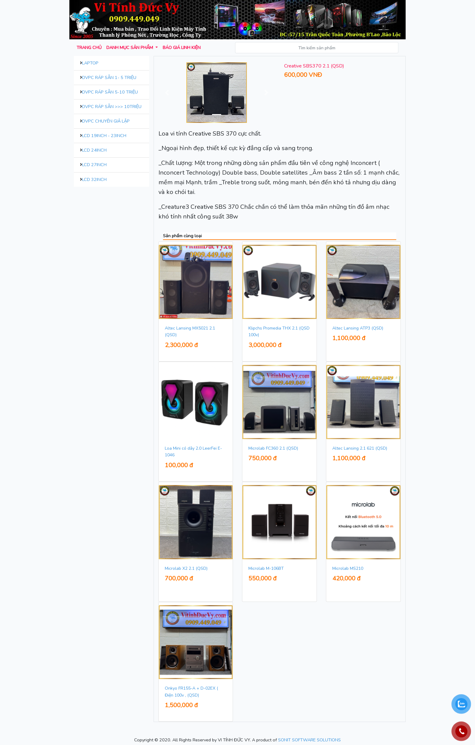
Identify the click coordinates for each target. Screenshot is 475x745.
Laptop (90, 63)
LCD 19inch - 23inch (104, 136)
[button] (167, 92)
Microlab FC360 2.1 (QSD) (273, 448)
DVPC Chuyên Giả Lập (106, 121)
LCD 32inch (94, 179)
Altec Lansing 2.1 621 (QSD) (359, 448)
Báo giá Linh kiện (182, 47)
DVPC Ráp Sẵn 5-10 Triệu (110, 92)
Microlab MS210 (347, 568)
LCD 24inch (94, 150)
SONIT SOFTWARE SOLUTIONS (309, 740)
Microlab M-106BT (266, 568)
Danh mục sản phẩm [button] (130, 47)
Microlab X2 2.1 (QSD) (186, 568)
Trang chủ (89, 47)
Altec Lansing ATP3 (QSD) (357, 328)
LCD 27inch (94, 165)
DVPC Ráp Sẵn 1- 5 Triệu (109, 77)
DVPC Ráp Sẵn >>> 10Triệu (111, 106)
